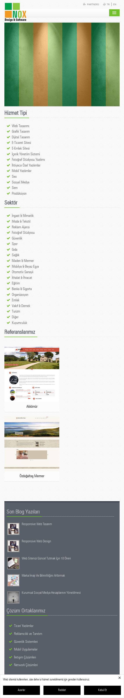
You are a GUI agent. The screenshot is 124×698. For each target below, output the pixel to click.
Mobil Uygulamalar (26, 649)
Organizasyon (20, 294)
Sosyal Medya (20, 182)
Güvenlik (17, 238)
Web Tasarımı (20, 126)
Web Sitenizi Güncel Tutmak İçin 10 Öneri (46, 558)
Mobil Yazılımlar (21, 171)
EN (114, 4)
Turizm (16, 311)
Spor (15, 244)
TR (108, 4)
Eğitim (16, 283)
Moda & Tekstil (21, 221)
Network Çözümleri (26, 665)
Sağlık (15, 255)
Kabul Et (102, 690)
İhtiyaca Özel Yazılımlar (26, 165)
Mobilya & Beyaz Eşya (25, 266)
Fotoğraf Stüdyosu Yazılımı (28, 159)
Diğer (15, 317)
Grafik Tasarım (21, 131)
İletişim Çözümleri (25, 657)
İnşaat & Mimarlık (23, 215)
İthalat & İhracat (22, 278)
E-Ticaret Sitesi (21, 142)
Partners (93, 4)
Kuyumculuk (19, 323)
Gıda (14, 249)
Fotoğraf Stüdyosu (23, 232)
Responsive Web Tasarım (37, 524)
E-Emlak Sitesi (21, 148)
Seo (14, 176)
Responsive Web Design (36, 541)
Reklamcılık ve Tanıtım (28, 634)
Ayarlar (21, 690)
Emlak (15, 300)
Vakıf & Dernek (21, 306)
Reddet (62, 690)
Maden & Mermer (23, 261)
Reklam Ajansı (21, 227)
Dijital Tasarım (21, 137)
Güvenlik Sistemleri (26, 641)
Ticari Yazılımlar (23, 626)
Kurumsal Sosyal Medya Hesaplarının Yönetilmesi (51, 592)
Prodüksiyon (19, 193)
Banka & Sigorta (22, 289)
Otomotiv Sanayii (22, 272)
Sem (15, 188)
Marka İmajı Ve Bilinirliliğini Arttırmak (43, 575)
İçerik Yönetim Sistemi (26, 154)
